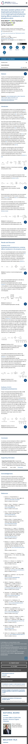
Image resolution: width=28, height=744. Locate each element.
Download (20, 467)
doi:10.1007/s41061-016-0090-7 (13, 499)
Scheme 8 (21, 399)
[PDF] (4, 47)
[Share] (23, 47)
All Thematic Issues (14, 663)
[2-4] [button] (21, 115)
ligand (9, 97)
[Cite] (4, 52)
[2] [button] (15, 114)
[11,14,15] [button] (7, 197)
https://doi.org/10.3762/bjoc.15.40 (7, 38)
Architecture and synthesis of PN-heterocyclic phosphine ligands (12, 699)
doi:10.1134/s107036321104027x (16, 603)
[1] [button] (24, 111)
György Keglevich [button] (6, 25)
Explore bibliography (5, 65)
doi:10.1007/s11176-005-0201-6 (17, 570)
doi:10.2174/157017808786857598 (12, 577)
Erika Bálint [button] (4, 21)
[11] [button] (25, 253)
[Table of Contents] (25, 73)
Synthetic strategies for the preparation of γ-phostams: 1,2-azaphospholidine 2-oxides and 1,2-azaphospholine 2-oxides (13, 691)
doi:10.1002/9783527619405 (11, 523)
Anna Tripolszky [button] (16, 21)
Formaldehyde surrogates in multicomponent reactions (13, 684)
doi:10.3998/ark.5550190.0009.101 (17, 634)
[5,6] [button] (25, 118)
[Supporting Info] (17, 47)
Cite (4, 54)
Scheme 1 (24, 155)
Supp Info (17, 49)
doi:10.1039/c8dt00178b (10, 507)
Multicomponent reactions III (8, 673)
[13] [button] (17, 178)
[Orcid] (10, 20)
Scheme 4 (22, 261)
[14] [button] (26, 197)
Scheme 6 (8, 318)
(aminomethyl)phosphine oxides (13, 96)
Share (23, 49)
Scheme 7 (3, 356)
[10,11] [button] (16, 144)
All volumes (14, 666)
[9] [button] (6, 141)
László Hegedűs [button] (6, 23)
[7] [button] (22, 133)
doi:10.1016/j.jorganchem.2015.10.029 (13, 587)
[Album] (10, 47)
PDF (4, 49)
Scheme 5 (3, 284)
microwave (13, 97)
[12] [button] (2, 156)
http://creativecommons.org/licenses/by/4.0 (10, 646)
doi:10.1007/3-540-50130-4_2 (11, 537)
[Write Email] (9, 20)
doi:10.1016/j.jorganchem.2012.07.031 (16, 620)
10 (26, 62)
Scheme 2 (14, 178)
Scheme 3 (3, 211)
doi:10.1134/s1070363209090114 (12, 611)
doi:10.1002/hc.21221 (9, 628)
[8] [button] (9, 137)
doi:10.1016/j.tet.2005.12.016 (13, 595)
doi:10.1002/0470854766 (10, 514)
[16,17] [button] (16, 197)
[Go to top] (25, 658)
